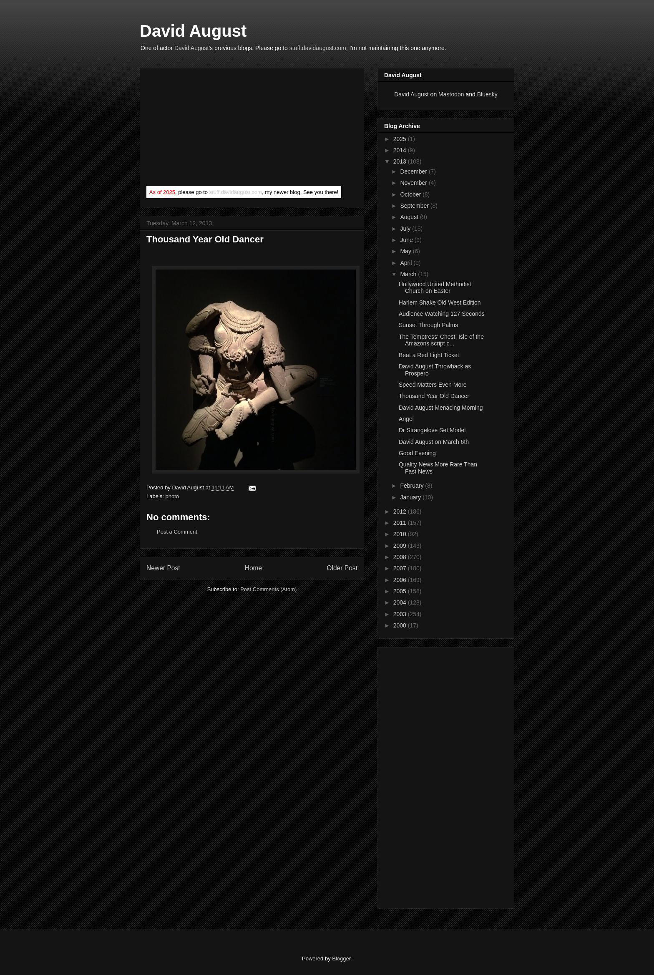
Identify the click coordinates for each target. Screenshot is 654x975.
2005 (400, 591)
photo (172, 496)
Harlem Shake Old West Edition (440, 302)
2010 (400, 534)
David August (193, 31)
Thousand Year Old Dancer (434, 396)
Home (253, 568)
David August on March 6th (434, 441)
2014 (400, 150)
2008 (400, 557)
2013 (400, 161)
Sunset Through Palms (428, 325)
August (410, 217)
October (411, 194)
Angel (406, 419)
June (407, 240)
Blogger (341, 958)
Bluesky (487, 94)
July (406, 228)
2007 (400, 568)
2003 (400, 614)
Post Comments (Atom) (268, 589)
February (412, 485)
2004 (400, 602)
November (414, 182)
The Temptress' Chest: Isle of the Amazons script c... (441, 340)
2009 (400, 545)
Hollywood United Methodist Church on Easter (435, 288)
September (415, 205)
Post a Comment (177, 532)
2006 (400, 580)
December (414, 171)
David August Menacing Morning (441, 407)
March (409, 274)
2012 (400, 511)
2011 (400, 522)
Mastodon (451, 94)
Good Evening (417, 453)
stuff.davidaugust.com (317, 48)
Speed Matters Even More (433, 384)
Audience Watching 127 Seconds (442, 313)
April (406, 262)
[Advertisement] (209, 129)
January (411, 497)
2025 (400, 139)
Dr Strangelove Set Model (432, 430)
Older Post (342, 568)
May (406, 251)
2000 (400, 625)
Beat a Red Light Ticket (429, 355)
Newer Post (163, 568)
